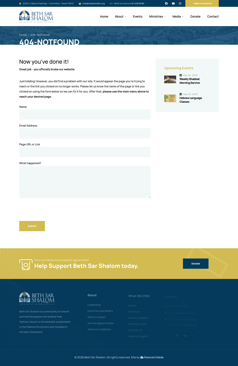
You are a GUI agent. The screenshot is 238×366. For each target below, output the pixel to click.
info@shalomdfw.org (94, 3)
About (119, 16)
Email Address (28, 125)
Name (23, 107)
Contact (213, 16)
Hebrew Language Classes (191, 100)
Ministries (156, 16)
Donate (195, 16)
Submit (32, 226)
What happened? (30, 163)
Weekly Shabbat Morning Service (190, 81)
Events (137, 16)
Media (177, 16)
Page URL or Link (29, 144)
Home (104, 16)
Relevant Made (153, 357)
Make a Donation (203, 3)
